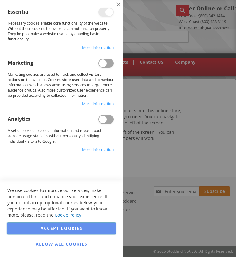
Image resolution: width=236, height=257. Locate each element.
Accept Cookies (62, 228)
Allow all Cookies (62, 244)
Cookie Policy (68, 215)
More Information (98, 47)
